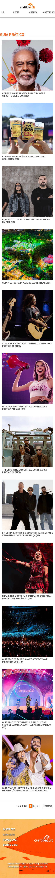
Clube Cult (10, 839)
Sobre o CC (10, 844)
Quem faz (9, 829)
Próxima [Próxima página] (48, 806)
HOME (16, 12)
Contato (9, 834)
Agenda (33, 12)
